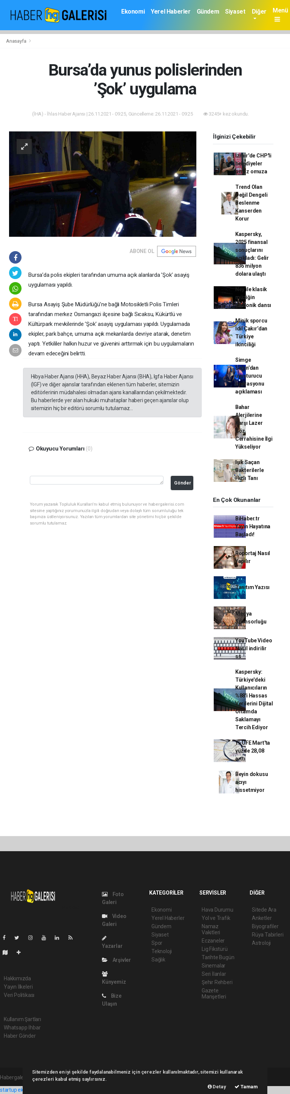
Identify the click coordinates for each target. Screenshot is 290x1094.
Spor (156, 943)
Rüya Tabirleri (267, 935)
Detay (217, 1086)
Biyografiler (265, 926)
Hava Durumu (217, 910)
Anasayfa (16, 41)
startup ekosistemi (21, 1090)
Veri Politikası (19, 995)
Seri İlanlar (214, 974)
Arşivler (116, 960)
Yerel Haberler (170, 11)
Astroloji (261, 943)
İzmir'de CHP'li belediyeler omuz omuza (253, 163)
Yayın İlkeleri (18, 987)
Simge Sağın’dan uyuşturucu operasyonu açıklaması (249, 376)
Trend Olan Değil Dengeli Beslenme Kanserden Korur (251, 203)
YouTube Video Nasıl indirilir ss (253, 648)
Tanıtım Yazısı (252, 587)
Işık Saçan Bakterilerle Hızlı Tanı (249, 470)
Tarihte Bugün (218, 957)
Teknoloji (161, 951)
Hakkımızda (17, 978)
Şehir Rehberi (217, 982)
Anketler (261, 918)
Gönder (182, 483)
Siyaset (235, 11)
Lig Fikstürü (215, 949)
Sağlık (158, 960)
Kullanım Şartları (22, 1019)
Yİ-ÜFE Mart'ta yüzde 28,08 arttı (252, 751)
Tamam (246, 1086)
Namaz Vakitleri (211, 929)
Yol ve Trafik (216, 918)
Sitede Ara (264, 910)
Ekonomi (133, 11)
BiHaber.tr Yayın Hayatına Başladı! (252, 526)
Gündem (208, 11)
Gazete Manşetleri (214, 994)
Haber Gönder (20, 1036)
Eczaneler (213, 941)
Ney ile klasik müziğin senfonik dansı (253, 297)
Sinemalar (213, 966)
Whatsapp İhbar (22, 1028)
